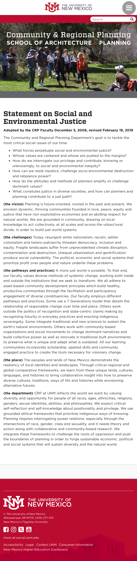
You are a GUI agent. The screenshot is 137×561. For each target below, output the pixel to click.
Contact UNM (46, 544)
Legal (29, 544)
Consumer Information (76, 544)
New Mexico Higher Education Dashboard (35, 549)
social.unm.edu (27, 537)
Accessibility (13, 544)
